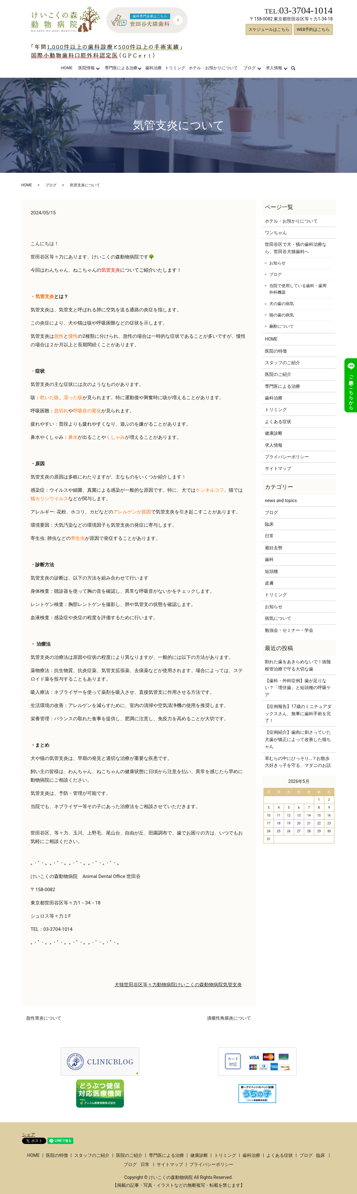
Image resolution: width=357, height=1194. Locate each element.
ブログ (249, 67)
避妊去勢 (273, 547)
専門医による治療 (121, 67)
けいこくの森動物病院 (199, 984)
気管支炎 (232, 984)
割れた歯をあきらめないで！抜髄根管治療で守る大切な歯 (298, 665)
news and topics (281, 500)
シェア (28, 1134)
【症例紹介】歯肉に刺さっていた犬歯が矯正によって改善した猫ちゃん (298, 739)
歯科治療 (153, 67)
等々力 (150, 984)
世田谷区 (133, 984)
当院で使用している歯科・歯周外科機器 (297, 289)
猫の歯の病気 (281, 315)
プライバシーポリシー (287, 456)
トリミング (175, 67)
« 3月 (271, 781)
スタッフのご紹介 (282, 362)
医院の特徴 (276, 351)
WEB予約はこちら (313, 29)
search (297, 67)
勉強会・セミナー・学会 (289, 630)
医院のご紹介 (278, 374)
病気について (278, 618)
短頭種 (271, 571)
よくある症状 (278, 421)
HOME (66, 67)
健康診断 (273, 433)
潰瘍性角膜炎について (229, 1018)
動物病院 (166, 984)
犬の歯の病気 (281, 303)
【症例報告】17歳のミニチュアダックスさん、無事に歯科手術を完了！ (298, 713)
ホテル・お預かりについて (213, 67)
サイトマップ (278, 468)
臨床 (269, 524)
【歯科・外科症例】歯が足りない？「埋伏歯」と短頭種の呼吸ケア (298, 687)
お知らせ (277, 263)
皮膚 (269, 583)
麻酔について (281, 326)
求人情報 (274, 67)
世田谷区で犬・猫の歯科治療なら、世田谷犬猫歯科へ (295, 248)
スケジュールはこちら (268, 29)
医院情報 (86, 67)
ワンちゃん (276, 232)
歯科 (269, 559)
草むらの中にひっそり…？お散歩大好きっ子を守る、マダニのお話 (298, 762)
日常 (269, 535)
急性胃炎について (43, 1018)
